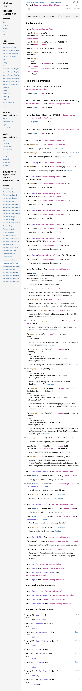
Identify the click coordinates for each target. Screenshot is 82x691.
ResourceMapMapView (42, 29)
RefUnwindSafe (39, 595)
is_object (35, 369)
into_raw (34, 299)
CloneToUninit (43, 641)
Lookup (37, 42)
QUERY (35, 93)
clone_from (35, 153)
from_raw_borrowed (46, 321)
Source (77, 153)
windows (29, 3)
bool (36, 55)
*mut (50, 289)
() (41, 74)
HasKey (37, 52)
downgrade (35, 438)
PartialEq (37, 537)
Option (47, 64)
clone (32, 145)
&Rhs (50, 549)
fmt (31, 167)
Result (72, 167)
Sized (44, 620)
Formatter (55, 167)
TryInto (43, 679)
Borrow (39, 623)
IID (34, 273)
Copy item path (29, 9)
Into (41, 653)
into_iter (35, 494)
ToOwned (40, 662)
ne (31, 549)
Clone (35, 140)
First (37, 33)
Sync (34, 579)
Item (34, 476)
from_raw (41, 310)
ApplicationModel (41, 3)
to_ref (33, 456)
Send (34, 568)
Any (72, 349)
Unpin (35, 599)
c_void (56, 289)
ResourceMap (32, 38)
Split (37, 58)
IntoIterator (39, 471)
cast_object (36, 413)
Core (59, 3)
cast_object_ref (38, 388)
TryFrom (43, 671)
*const (60, 446)
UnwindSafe (38, 603)
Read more (59, 148)
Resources (52, 3)
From (34, 176)
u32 (59, 48)
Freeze (35, 591)
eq (31, 541)
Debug (35, 162)
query (40, 446)
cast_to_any (36, 349)
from (32, 183)
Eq (33, 564)
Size (36, 48)
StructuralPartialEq (43, 572)
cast (32, 334)
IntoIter (36, 484)
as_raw (33, 289)
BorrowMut (41, 632)
